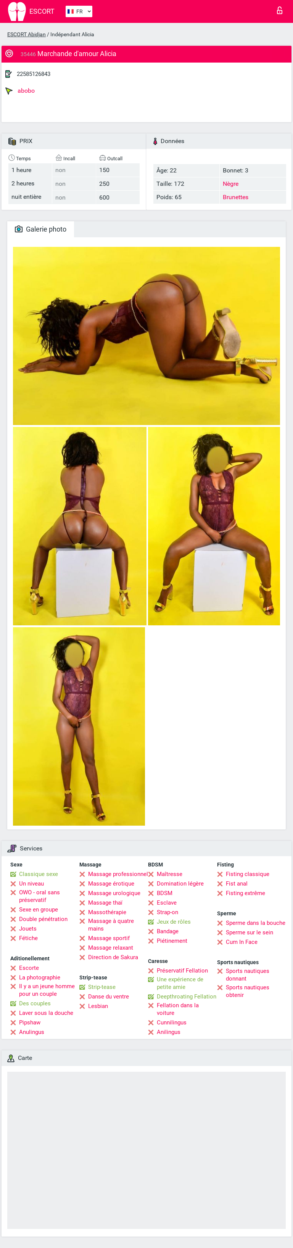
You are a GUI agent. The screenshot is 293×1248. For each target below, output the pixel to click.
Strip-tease (102, 987)
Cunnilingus (172, 1022)
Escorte (29, 968)
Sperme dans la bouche (255, 922)
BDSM (164, 893)
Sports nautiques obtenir (247, 991)
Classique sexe (38, 874)
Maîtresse (169, 874)
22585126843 (33, 74)
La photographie (39, 977)
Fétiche (28, 938)
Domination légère (180, 883)
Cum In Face (242, 942)
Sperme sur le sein (249, 932)
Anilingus (168, 1032)
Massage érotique (111, 883)
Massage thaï (105, 902)
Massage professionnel (118, 874)
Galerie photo (40, 229)
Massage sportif (109, 938)
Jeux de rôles (174, 921)
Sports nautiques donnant (247, 975)
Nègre (230, 183)
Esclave (167, 902)
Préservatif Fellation (182, 970)
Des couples (35, 1003)
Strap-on (167, 912)
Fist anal (237, 883)
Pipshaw (29, 1022)
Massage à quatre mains (111, 925)
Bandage (168, 931)
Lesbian (98, 1006)
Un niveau (31, 883)
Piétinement (172, 940)
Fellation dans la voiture (178, 1009)
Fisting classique (247, 874)
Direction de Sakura (113, 957)
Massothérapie (107, 912)
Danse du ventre (108, 996)
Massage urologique (114, 893)
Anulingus (31, 1032)
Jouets (28, 928)
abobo (20, 91)
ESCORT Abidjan (26, 34)
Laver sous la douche (46, 1013)
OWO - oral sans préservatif (39, 896)
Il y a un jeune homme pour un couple (47, 990)
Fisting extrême (245, 893)
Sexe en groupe (38, 909)
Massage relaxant (110, 947)
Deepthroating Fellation (186, 996)
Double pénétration (43, 919)
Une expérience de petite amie (180, 983)
